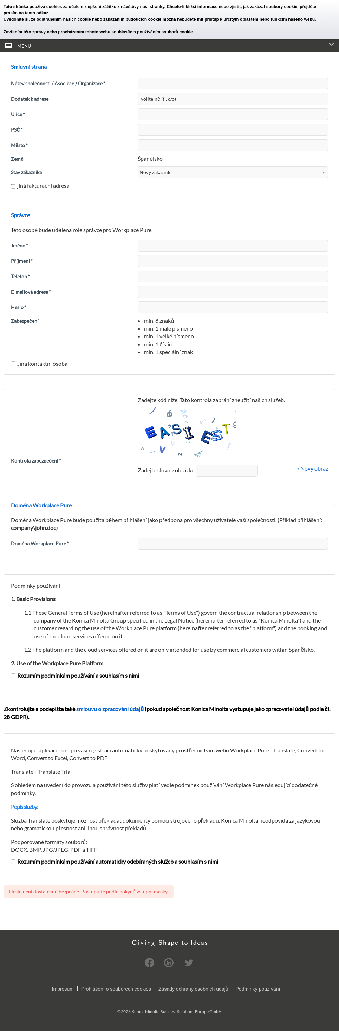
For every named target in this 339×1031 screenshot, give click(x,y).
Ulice (18, 114)
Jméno (19, 245)
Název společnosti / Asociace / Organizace (58, 83)
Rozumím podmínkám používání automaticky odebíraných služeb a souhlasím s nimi (114, 861)
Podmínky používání (258, 989)
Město (19, 145)
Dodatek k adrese (29, 99)
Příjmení (21, 261)
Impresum (63, 989)
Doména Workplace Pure (40, 543)
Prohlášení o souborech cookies (116, 989)
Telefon (20, 276)
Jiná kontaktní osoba (39, 363)
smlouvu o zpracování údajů (110, 708)
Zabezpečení (25, 321)
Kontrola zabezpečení (36, 461)
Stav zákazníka (26, 172)
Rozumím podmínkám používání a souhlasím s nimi (75, 675)
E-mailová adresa (31, 292)
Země (17, 159)
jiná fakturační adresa (40, 185)
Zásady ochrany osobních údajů (193, 989)
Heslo (18, 307)
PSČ (17, 130)
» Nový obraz (312, 468)
